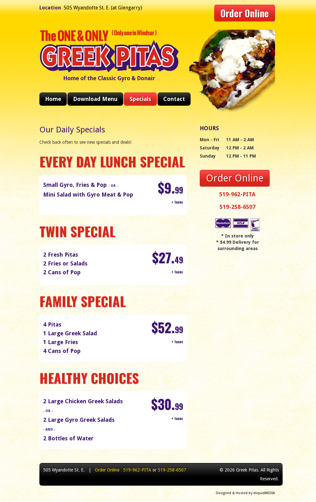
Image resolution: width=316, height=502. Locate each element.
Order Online (245, 13)
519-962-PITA (237, 194)
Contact (174, 99)
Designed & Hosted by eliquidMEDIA (245, 493)
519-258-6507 (238, 207)
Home (53, 99)
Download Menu (95, 99)
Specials (140, 99)
